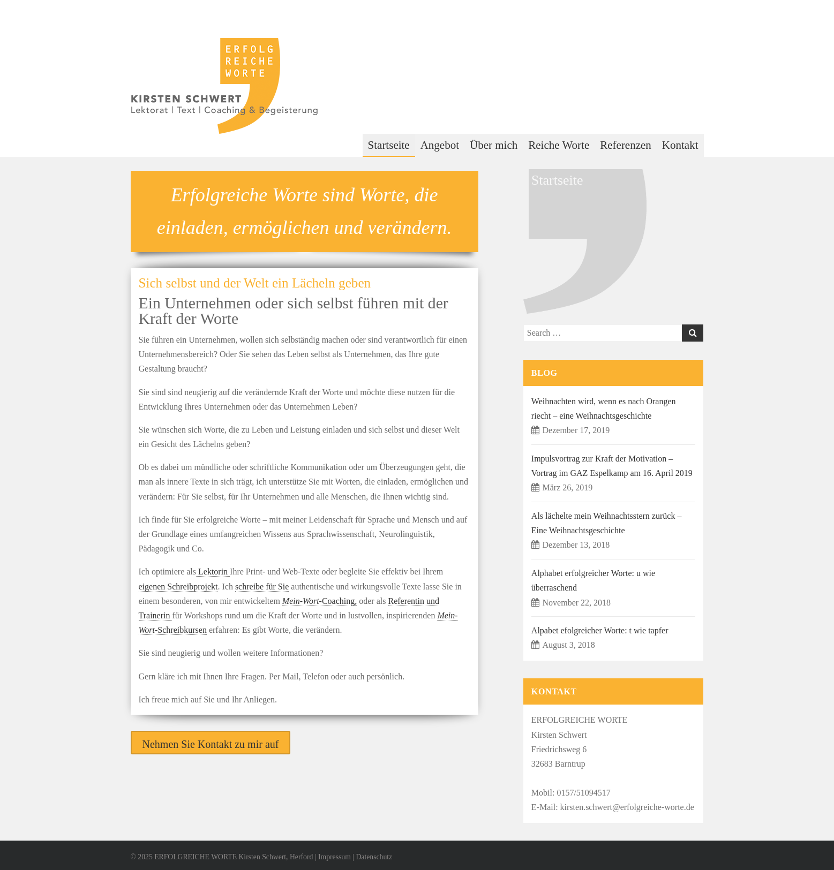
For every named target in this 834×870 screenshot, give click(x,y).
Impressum (334, 857)
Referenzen (625, 145)
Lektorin (213, 571)
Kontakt (680, 145)
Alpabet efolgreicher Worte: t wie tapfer (599, 630)
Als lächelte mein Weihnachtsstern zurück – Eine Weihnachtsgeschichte (606, 523)
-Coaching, (319, 601)
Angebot (439, 145)
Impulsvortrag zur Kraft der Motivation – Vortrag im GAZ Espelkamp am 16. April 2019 (612, 466)
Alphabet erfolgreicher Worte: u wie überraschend (593, 580)
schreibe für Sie (262, 586)
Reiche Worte (558, 145)
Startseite (389, 145)
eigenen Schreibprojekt (178, 586)
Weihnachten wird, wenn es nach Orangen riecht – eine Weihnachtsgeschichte (603, 408)
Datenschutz (374, 857)
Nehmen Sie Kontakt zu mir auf (210, 744)
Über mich (493, 145)
